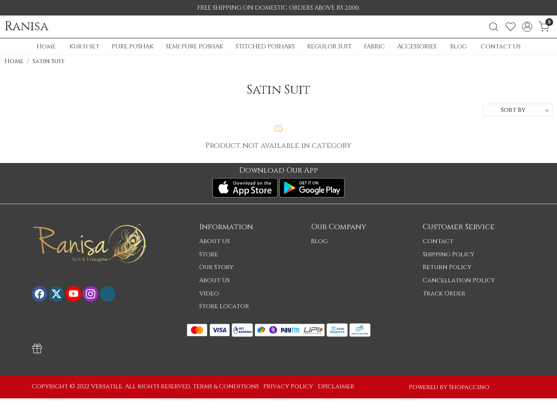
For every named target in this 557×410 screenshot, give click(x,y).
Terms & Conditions (226, 386)
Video (209, 293)
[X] (56, 294)
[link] (493, 26)
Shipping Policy (449, 254)
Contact (438, 241)
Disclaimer (336, 386)
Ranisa (26, 26)
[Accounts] (527, 27)
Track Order (444, 293)
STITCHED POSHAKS (265, 46)
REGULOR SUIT (329, 46)
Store (208, 254)
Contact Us (501, 46)
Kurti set (84, 46)
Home (46, 46)
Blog (458, 46)
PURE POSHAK (133, 46)
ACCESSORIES (416, 46)
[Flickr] (107, 294)
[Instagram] (90, 294)
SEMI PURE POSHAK (194, 46)
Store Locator (224, 306)
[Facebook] (39, 294)
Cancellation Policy (459, 280)
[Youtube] (73, 294)
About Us (214, 241)
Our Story (216, 267)
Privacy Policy (288, 386)
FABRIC (374, 46)
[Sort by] (517, 110)
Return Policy (447, 267)
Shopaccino (469, 387)
